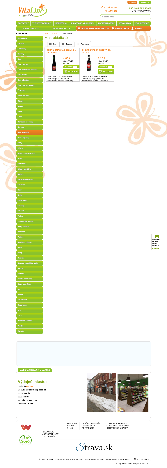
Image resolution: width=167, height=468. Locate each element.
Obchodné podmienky (117, 426)
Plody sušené (23, 226)
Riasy (20, 253)
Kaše (20, 111)
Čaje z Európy (23, 80)
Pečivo (20, 216)
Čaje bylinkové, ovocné (27, 70)
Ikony (55, 44)
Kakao (20, 106)
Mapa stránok (143, 459)
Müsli (20, 158)
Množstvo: (69, 67)
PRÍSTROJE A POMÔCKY (82, 23)
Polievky (21, 232)
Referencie (88, 428)
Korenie (21, 127)
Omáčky (21, 206)
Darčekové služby (92, 423)
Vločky (20, 326)
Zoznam (69, 44)
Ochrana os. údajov (117, 428)
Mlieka (20, 148)
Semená (21, 258)
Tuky (20, 315)
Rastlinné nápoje (25, 242)
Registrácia (144, 2)
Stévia (20, 294)
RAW (20, 247)
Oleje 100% (22, 200)
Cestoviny (22, 49)
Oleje (20, 195)
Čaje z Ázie (22, 75)
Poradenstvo (89, 426)
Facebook (44, 426)
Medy (20, 143)
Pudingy (21, 237)
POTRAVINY (23, 23)
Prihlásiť (132, 2)
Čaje (19, 59)
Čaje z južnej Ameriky (26, 85)
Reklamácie (48, 432)
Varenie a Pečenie (25, 321)
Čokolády (22, 90)
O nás (70, 428)
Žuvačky (21, 331)
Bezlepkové (22, 38)
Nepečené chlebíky (25, 179)
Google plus (51, 426)
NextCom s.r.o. (142, 464)
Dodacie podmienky (116, 423)
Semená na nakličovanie (28, 263)
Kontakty (138, 28)
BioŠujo (29, 386)
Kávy (20, 117)
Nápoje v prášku (24, 169)
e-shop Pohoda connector (125, 464)
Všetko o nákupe (122, 28)
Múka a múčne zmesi (26, 153)
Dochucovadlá (24, 96)
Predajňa (72, 423)
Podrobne (85, 44)
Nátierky (21, 174)
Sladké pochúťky (25, 279)
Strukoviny (22, 300)
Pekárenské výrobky (26, 221)
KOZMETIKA (61, 23)
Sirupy (20, 268)
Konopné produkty (25, 122)
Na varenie (22, 164)
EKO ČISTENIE (142, 23)
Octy (20, 190)
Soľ (19, 289)
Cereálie (21, 43)
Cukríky (21, 54)
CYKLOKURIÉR (48, 436)
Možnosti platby (50, 434)
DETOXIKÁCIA (125, 23)
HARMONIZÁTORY (106, 23)
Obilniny (21, 185)
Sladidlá (21, 274)
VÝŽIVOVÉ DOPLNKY (41, 23)
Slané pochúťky (24, 284)
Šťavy (20, 310)
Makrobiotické (23, 132)
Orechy (21, 211)
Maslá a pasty (23, 138)
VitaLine (31, 8)
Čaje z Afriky (23, 64)
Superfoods (22, 305)
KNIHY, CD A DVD (31, 28)
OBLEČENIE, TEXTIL (61, 28)
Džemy (20, 101)
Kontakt (71, 426)
